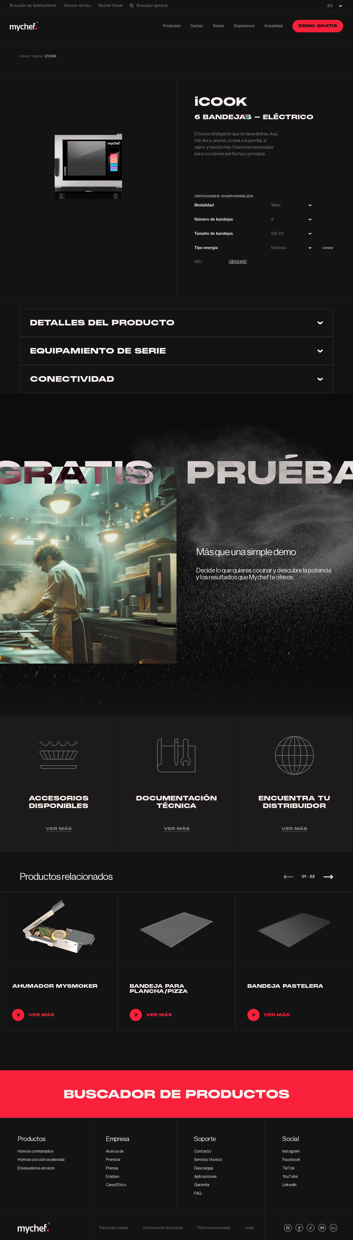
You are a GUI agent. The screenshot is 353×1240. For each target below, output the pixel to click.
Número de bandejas (213, 219)
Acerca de (115, 1151)
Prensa (112, 1168)
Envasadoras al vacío (36, 1168)
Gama (37, 56)
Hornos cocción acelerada (41, 1160)
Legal (249, 1228)
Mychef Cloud (110, 5)
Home (24, 56)
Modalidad (204, 205)
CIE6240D (238, 262)
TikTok (288, 1168)
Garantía (201, 1185)
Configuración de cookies (163, 1228)
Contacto (202, 1151)
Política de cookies (113, 1228)
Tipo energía (206, 248)
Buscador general (152, 5)
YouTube (290, 1177)
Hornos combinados (35, 1151)
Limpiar (328, 248)
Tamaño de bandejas (213, 233)
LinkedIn (289, 1185)
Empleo (112, 1177)
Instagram (291, 1151)
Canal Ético (116, 1185)
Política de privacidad (213, 1228)
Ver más (59, 829)
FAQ (198, 1193)
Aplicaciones (205, 1177)
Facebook (291, 1160)
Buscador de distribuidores (33, 5)
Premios (113, 1160)
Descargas (203, 1168)
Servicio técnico (77, 5)
